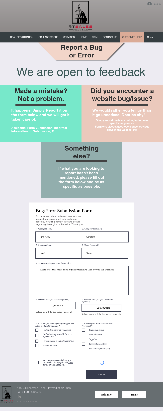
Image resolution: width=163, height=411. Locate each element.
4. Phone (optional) (90, 245)
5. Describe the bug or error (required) (53, 263)
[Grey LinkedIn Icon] (19, 397)
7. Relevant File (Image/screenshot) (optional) (97, 300)
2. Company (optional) (92, 229)
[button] (56, 305)
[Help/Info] (106, 394)
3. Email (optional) (44, 245)
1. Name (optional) (44, 229)
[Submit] (101, 374)
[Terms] (134, 394)
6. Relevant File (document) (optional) (52, 299)
